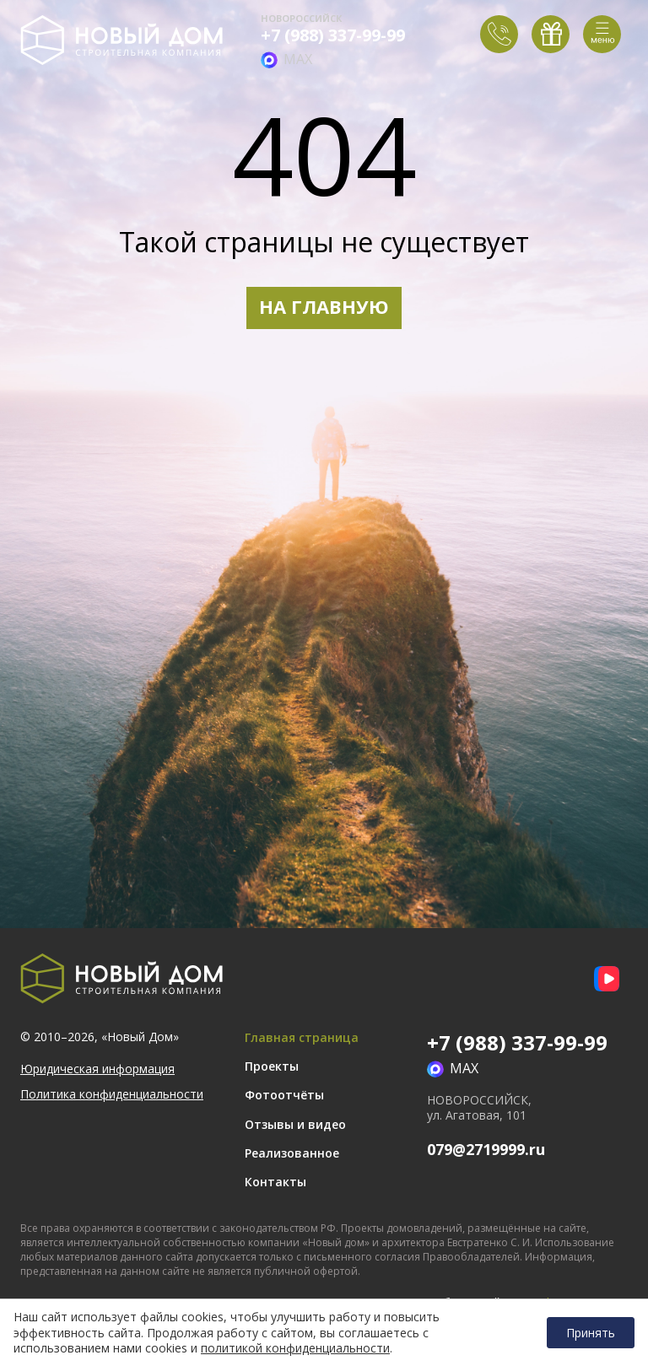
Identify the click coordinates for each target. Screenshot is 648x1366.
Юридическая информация (97, 1069)
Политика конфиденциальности (111, 1094)
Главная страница (302, 1037)
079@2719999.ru (486, 1149)
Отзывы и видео (295, 1124)
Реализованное (292, 1153)
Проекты (272, 1066)
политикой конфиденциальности (295, 1348)
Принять (590, 1333)
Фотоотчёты (284, 1095)
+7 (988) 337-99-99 (333, 35)
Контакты (275, 1182)
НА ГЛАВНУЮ (324, 306)
